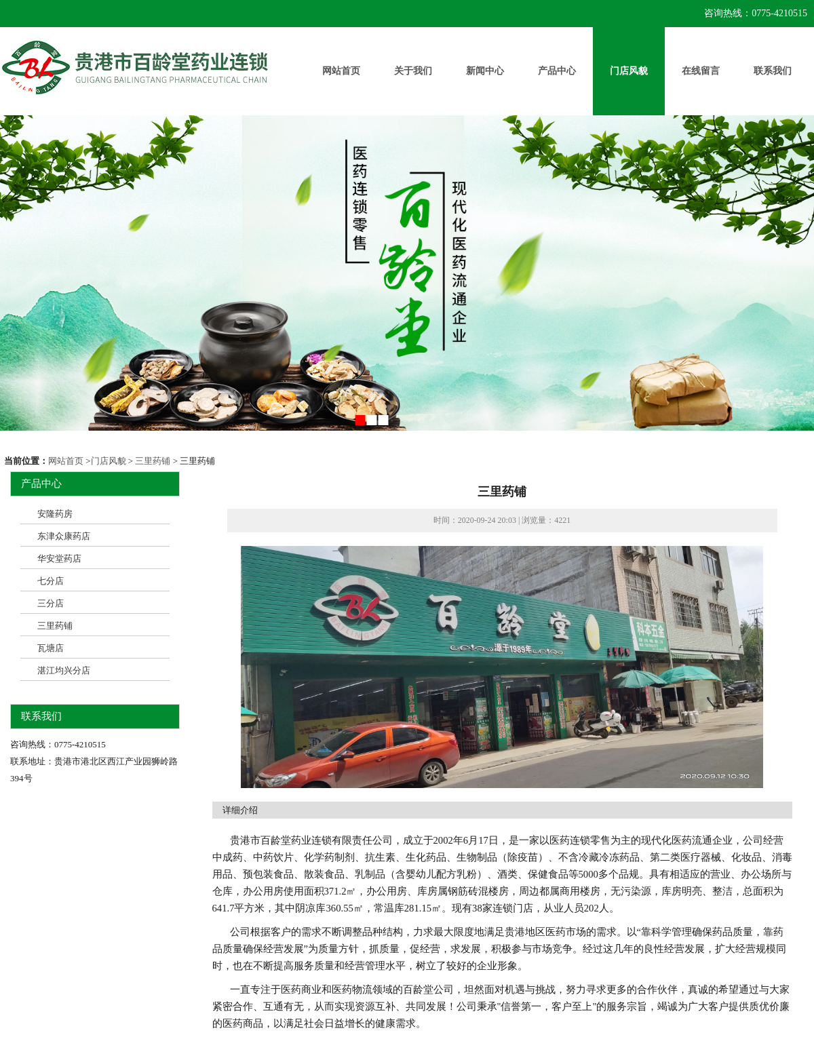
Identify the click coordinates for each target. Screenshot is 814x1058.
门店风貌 (629, 71)
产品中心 (557, 71)
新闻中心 (485, 71)
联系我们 (773, 71)
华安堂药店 (59, 558)
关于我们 (413, 71)
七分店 (50, 581)
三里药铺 (152, 461)
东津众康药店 (63, 536)
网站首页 (341, 71)
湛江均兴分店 (63, 670)
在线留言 (701, 71)
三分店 (50, 603)
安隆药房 (55, 514)
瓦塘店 (50, 648)
